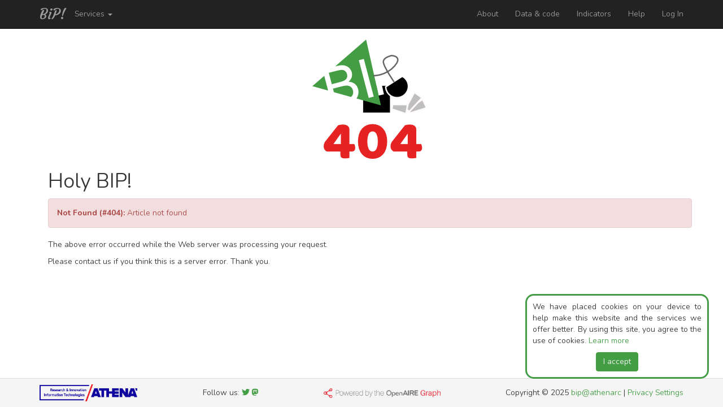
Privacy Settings (655, 392)
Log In (672, 13)
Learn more (609, 340)
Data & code (537, 13)
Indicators (594, 13)
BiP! (53, 14)
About (487, 13)
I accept (617, 361)
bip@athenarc (596, 392)
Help (636, 13)
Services (93, 13)
